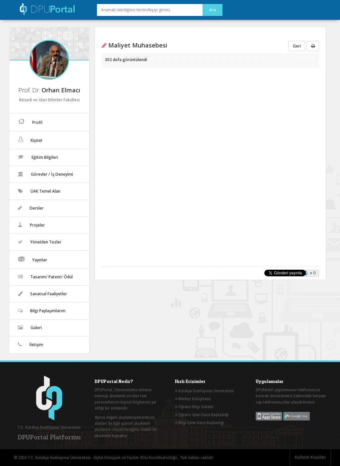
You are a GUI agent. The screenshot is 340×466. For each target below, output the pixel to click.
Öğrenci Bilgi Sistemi (194, 406)
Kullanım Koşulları (310, 457)
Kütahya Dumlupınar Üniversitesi (204, 390)
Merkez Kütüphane (193, 398)
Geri (297, 46)
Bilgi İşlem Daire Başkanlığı (199, 422)
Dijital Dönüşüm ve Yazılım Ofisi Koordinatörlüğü (136, 457)
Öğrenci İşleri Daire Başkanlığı (201, 414)
